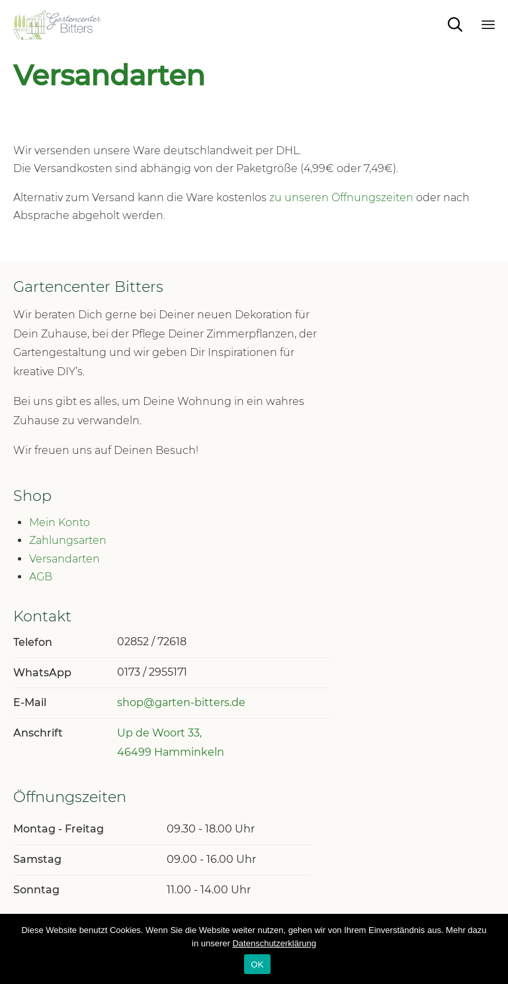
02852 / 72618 (152, 641)
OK (257, 964)
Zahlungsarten (67, 540)
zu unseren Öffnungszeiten (341, 197)
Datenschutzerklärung (274, 943)
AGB (40, 576)
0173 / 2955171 (152, 672)
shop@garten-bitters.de (181, 702)
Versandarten (64, 559)
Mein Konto (59, 522)
